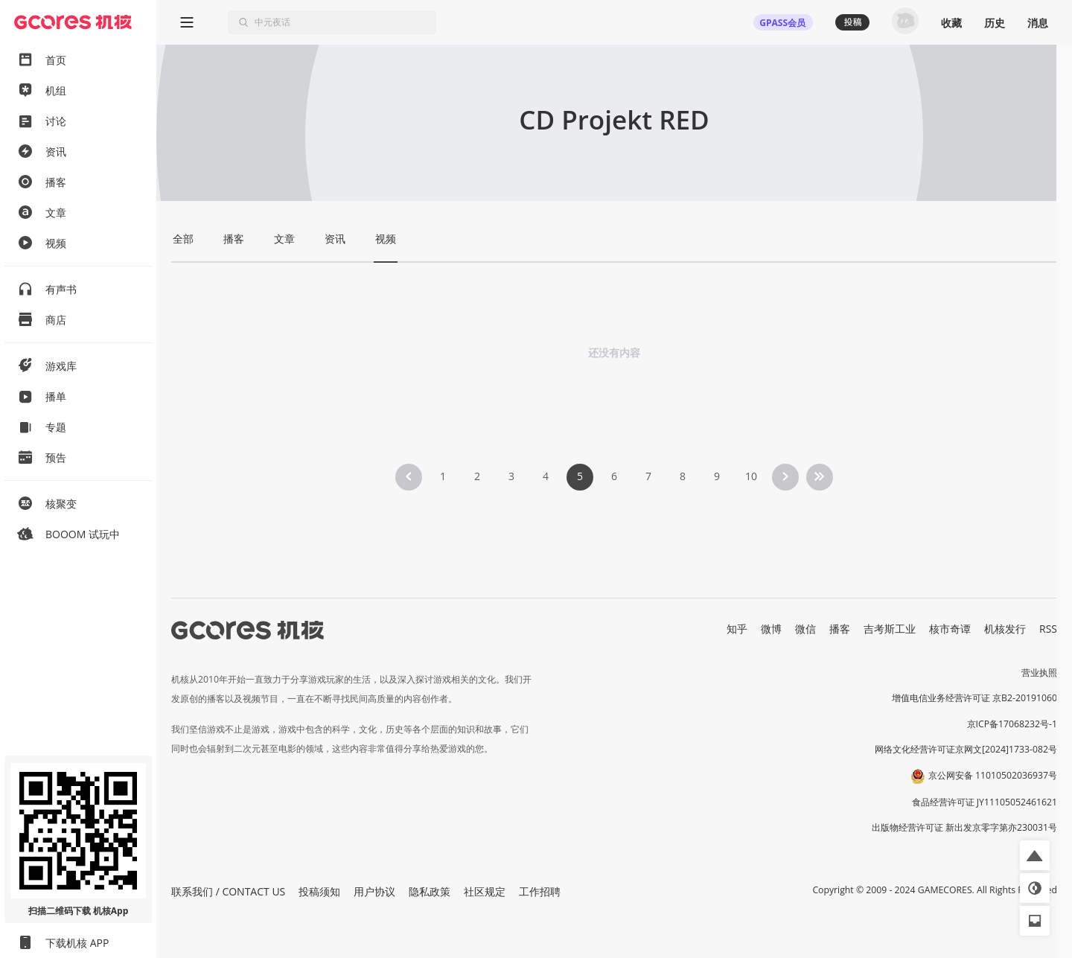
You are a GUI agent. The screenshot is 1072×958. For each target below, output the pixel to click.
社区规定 (484, 891)
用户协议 (374, 891)
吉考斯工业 (890, 629)
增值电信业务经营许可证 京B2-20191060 (974, 698)
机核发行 (1005, 629)
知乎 (737, 629)
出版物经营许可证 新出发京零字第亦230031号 (964, 827)
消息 (1037, 23)
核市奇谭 (950, 629)
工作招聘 (540, 891)
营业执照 (1039, 672)
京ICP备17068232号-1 (1012, 724)
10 (751, 476)
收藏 (951, 23)
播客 (839, 629)
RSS (1048, 629)
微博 (771, 629)
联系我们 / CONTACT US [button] (228, 891)
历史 (994, 23)
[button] (1035, 855)
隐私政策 (429, 891)
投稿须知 (319, 891)
